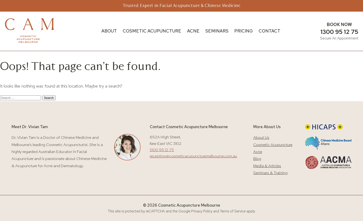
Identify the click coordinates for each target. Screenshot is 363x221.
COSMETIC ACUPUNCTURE (152, 31)
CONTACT (269, 31)
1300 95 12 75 (339, 31)
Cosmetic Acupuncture (272, 144)
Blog (257, 158)
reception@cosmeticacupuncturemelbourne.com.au (193, 156)
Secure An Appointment (339, 38)
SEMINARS (216, 31)
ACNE (193, 31)
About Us (261, 137)
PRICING (243, 31)
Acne (257, 151)
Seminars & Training (270, 172)
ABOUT (109, 31)
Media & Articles (267, 165)
